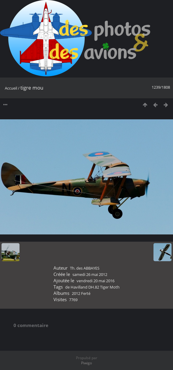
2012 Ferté (81, 293)
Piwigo (86, 362)
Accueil (11, 88)
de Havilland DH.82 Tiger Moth (92, 287)
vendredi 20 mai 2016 (95, 280)
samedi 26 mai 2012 (89, 274)
